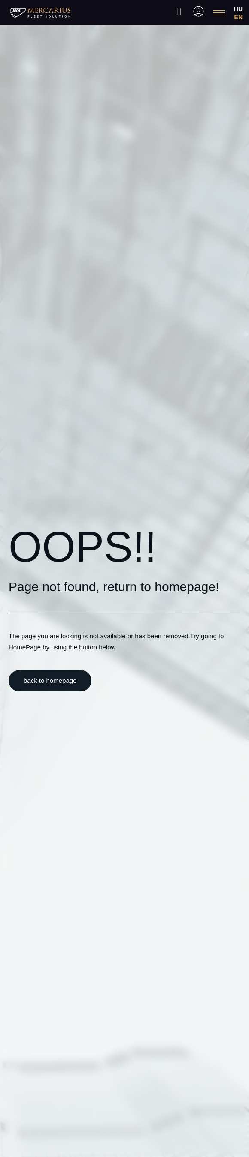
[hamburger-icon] (219, 12)
